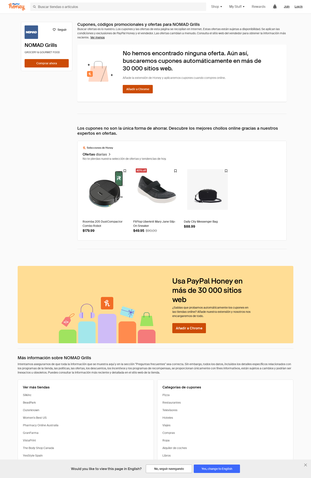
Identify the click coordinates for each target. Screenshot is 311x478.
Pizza (166, 395)
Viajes (166, 425)
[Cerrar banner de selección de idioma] (305, 465)
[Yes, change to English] (217, 469)
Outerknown (31, 410)
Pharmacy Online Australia (40, 425)
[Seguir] (59, 29)
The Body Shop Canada (38, 448)
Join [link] (287, 6)
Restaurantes (171, 402)
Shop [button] (217, 6)
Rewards (258, 6)
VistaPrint (29, 440)
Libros (166, 455)
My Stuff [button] (237, 6)
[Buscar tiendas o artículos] (118, 7)
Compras (168, 433)
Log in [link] (299, 6)
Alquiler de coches (174, 448)
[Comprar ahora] (47, 63)
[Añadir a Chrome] (138, 89)
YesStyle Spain (33, 455)
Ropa (166, 440)
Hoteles (167, 418)
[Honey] (16, 7)
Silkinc (27, 395)
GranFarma (30, 433)
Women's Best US (35, 418)
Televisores (169, 410)
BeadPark (29, 402)
